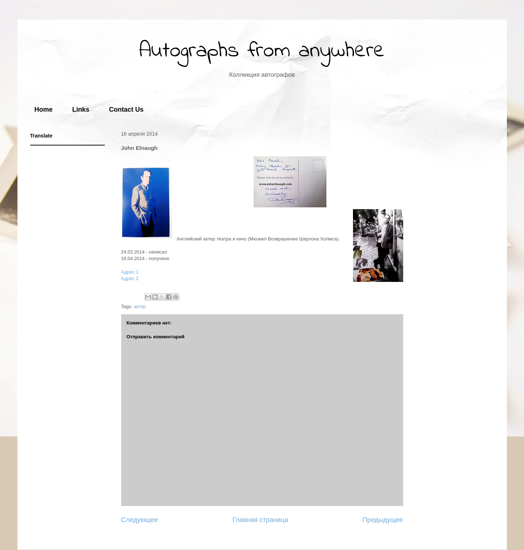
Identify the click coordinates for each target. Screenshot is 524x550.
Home (44, 109)
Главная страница (260, 519)
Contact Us (126, 109)
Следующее (139, 519)
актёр (140, 306)
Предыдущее (382, 519)
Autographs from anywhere (262, 51)
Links (81, 109)
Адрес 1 (130, 272)
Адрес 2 (130, 278)
